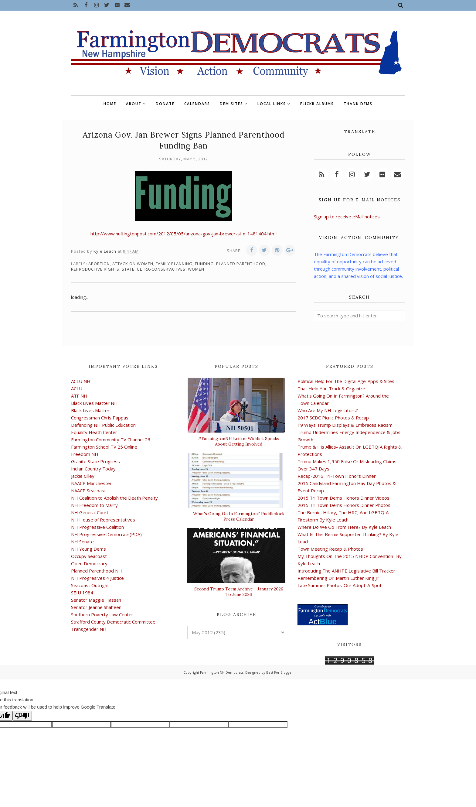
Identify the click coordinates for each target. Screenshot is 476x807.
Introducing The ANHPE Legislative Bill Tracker (346, 571)
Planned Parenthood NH (96, 571)
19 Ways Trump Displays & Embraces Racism (345, 425)
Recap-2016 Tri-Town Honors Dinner (337, 476)
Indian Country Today (93, 469)
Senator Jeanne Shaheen (96, 607)
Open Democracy (89, 563)
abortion (99, 263)
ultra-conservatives (161, 269)
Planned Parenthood (240, 263)
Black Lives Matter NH (94, 403)
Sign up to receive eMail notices (347, 217)
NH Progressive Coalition (97, 527)
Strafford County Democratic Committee (113, 622)
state (128, 269)
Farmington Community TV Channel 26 (110, 439)
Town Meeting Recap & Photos (330, 549)
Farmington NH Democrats (221, 672)
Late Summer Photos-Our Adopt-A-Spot (340, 585)
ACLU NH (80, 381)
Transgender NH (89, 629)
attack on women (132, 263)
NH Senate (82, 542)
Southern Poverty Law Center (102, 614)
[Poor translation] (22, 716)
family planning (174, 263)
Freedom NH (84, 454)
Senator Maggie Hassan (96, 600)
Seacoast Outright (90, 585)
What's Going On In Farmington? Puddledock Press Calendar (238, 516)
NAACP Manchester (91, 483)
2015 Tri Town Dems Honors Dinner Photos (344, 505)
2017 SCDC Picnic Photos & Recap (333, 418)
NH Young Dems (88, 549)
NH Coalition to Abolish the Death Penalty (114, 498)
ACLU (76, 388)
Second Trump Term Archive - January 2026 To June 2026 (238, 591)
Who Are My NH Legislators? (328, 410)
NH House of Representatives (103, 520)
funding (204, 263)
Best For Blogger (279, 672)
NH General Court (89, 512)
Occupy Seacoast (89, 556)
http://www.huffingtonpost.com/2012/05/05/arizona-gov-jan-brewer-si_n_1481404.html (183, 234)
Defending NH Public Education (103, 425)
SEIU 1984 (82, 593)
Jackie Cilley (82, 476)
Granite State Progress (95, 461)
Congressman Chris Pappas (99, 418)
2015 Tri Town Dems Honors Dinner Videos (343, 498)
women (196, 269)
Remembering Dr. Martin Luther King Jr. (338, 578)
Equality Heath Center (94, 432)
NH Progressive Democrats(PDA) (106, 534)
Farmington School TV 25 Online (104, 447)
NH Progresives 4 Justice (97, 578)
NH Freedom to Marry (94, 505)
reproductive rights (95, 269)
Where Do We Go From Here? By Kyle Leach (344, 527)
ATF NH (79, 396)
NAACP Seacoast (88, 490)
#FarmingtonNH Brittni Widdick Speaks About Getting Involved (238, 441)
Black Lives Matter (90, 410)
